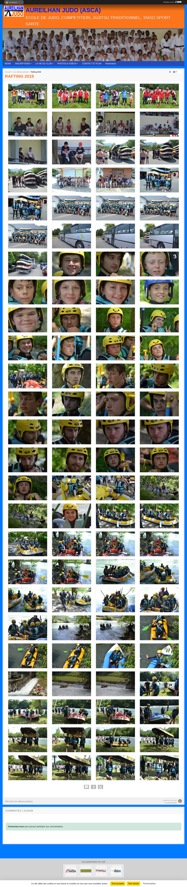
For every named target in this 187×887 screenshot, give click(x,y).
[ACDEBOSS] (70, 871)
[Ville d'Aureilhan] (116, 871)
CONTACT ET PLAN (91, 63)
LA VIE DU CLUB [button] (44, 63)
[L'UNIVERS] (85, 871)
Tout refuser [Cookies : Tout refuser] (133, 883)
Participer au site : (172, 2)
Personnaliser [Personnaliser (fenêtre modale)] (149, 883)
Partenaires (110, 63)
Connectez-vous (16, 826)
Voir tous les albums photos (19, 801)
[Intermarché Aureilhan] (101, 871)
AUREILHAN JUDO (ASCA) (63, 10)
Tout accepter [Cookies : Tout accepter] (118, 883)
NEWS (8, 63)
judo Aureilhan (172, 803)
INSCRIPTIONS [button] (22, 63)
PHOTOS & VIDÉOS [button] (66, 63)
